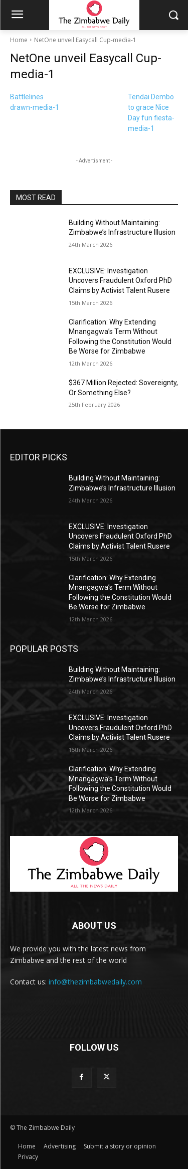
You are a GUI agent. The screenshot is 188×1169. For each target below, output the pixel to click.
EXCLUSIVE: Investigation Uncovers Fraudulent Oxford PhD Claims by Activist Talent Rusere (120, 280)
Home (19, 40)
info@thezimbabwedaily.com (95, 981)
